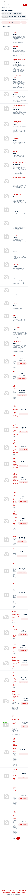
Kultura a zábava (6, 7)
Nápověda (4, 890)
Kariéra (23, 892)
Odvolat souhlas (6, 892)
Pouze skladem (7, 26)
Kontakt (18, 892)
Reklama (13, 892)
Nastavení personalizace (21, 890)
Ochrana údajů (11, 890)
